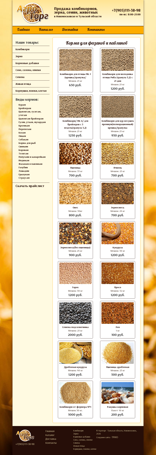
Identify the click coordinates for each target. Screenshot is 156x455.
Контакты (96, 29)
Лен (117, 327)
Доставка (70, 29)
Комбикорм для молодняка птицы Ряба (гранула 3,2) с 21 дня (117, 77)
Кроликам (24, 125)
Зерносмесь (117, 207)
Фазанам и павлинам (30, 163)
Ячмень (117, 167)
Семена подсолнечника (75, 327)
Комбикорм (23, 49)
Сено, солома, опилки (28, 70)
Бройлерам (25, 108)
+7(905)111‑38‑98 (126, 10)
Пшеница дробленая (117, 367)
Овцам (22, 135)
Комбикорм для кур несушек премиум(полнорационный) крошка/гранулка (118, 124)
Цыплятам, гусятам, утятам (30, 113)
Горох (75, 287)
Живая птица (23, 83)
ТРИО (115, 437)
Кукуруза (118, 247)
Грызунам (24, 174)
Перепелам (25, 129)
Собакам (23, 139)
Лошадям (24, 170)
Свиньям (23, 146)
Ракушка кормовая (117, 406)
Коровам (23, 149)
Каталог (46, 29)
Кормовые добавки (27, 63)
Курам (22, 104)
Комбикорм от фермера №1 (75, 406)
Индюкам (24, 160)
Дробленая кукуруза (75, 367)
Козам (22, 132)
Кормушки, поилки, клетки (31, 90)
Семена (20, 77)
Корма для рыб (27, 142)
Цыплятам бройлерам (31, 118)
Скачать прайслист (30, 186)
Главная (23, 29)
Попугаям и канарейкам (32, 156)
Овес (75, 207)
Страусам (24, 177)
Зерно (19, 56)
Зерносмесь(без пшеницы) (75, 247)
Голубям (23, 167)
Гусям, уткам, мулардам (32, 122)
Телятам (23, 153)
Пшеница (75, 167)
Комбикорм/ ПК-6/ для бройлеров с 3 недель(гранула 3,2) (75, 124)
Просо (117, 287)
